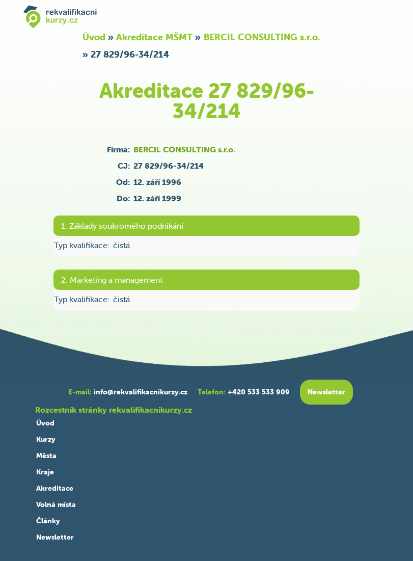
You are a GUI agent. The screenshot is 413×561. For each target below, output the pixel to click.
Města (46, 455)
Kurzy (45, 439)
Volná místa (56, 504)
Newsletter (55, 537)
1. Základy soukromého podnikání (122, 226)
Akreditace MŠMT (154, 37)
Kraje (45, 471)
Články (48, 520)
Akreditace (54, 488)
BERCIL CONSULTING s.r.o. (262, 37)
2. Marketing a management (111, 280)
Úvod (93, 37)
